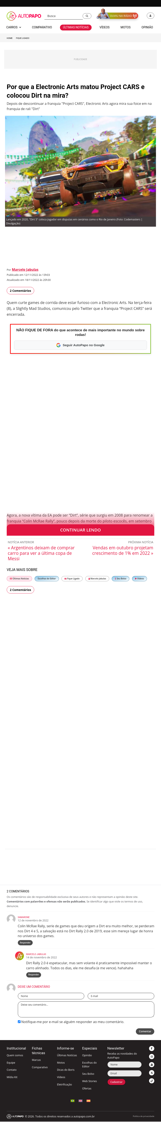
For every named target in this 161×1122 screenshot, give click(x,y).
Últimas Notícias (19, 578)
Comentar (144, 1032)
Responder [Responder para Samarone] (25, 942)
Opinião (87, 1056)
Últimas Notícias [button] (75, 27)
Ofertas (86, 1089)
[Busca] (63, 16)
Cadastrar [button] (116, 1082)
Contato (12, 1070)
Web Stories (89, 1081)
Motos (61, 1063)
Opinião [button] (147, 27)
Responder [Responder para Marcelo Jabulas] (33, 975)
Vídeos (139, 578)
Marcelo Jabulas (25, 269)
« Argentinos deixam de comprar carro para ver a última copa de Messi (41, 553)
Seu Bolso (120, 578)
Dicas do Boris (65, 1070)
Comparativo (40, 1067)
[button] (87, 16)
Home (10, 38)
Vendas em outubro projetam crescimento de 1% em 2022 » (122, 550)
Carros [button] (13, 27)
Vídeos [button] (105, 27)
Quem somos (15, 1056)
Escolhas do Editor (47, 578)
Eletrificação (64, 1085)
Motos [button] (126, 27)
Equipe (11, 1063)
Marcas (36, 1060)
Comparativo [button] (42, 27)
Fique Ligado (22, 38)
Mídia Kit (12, 1077)
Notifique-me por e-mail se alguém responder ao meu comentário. (71, 1022)
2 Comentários (20, 291)
